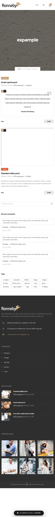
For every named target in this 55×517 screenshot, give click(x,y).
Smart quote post (9, 82)
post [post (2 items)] (35, 283)
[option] (10, 448)
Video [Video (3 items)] (35, 287)
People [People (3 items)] (5, 283)
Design (6, 358)
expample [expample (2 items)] (16, 280)
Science (6, 367)
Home (19, 69)
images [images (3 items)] (44, 280)
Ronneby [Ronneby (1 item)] (6, 287)
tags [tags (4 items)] (27, 287)
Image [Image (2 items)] (36, 280)
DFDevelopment (19, 85)
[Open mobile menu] (38, 5)
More (2, 121)
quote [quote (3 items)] (44, 283)
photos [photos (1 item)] (27, 283)
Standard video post (10, 173)
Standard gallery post (20, 391)
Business (7, 353)
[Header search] (43, 5)
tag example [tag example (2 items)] (17, 287)
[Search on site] (27, 203)
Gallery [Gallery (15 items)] (26, 280)
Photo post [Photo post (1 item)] (16, 283)
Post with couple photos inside (23, 414)
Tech (5, 372)
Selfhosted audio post (18, 227)
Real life (6, 362)
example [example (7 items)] (6, 280)
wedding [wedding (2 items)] (45, 287)
